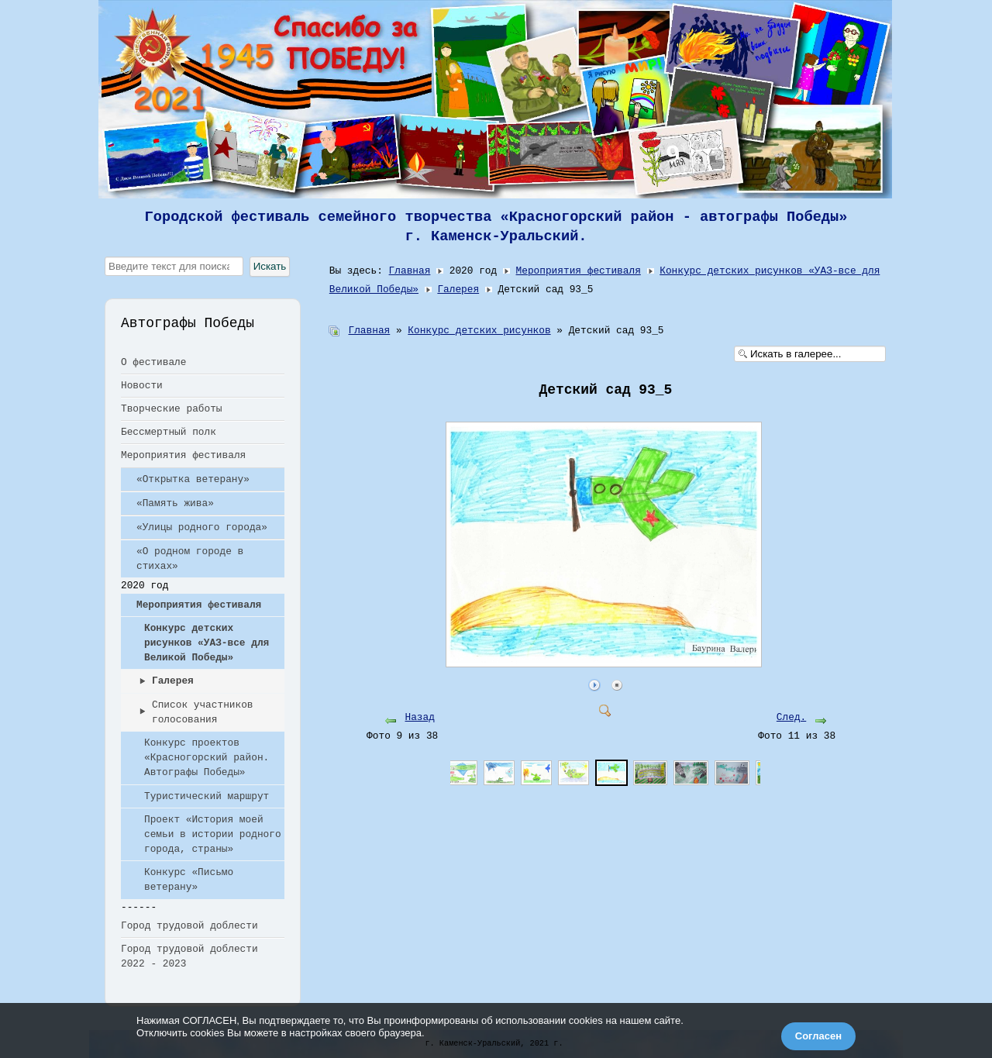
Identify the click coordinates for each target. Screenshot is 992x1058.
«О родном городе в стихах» (189, 559)
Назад (420, 717)
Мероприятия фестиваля (183, 455)
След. (791, 717)
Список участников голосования (202, 712)
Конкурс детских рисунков (479, 330)
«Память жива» (175, 503)
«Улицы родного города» (201, 527)
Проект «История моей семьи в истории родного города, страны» (212, 834)
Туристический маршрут (206, 796)
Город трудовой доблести (189, 926)
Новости (142, 385)
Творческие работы (171, 409)
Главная (410, 271)
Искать (270, 266)
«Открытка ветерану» (193, 479)
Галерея (173, 681)
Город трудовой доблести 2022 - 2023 (189, 956)
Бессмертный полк (168, 432)
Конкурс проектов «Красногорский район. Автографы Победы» (206, 757)
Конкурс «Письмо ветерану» (188, 880)
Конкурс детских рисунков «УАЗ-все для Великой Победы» (206, 642)
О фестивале (153, 362)
